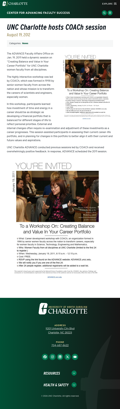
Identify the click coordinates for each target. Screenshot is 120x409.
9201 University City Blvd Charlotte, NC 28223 (60, 330)
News (25, 43)
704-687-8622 (60, 345)
